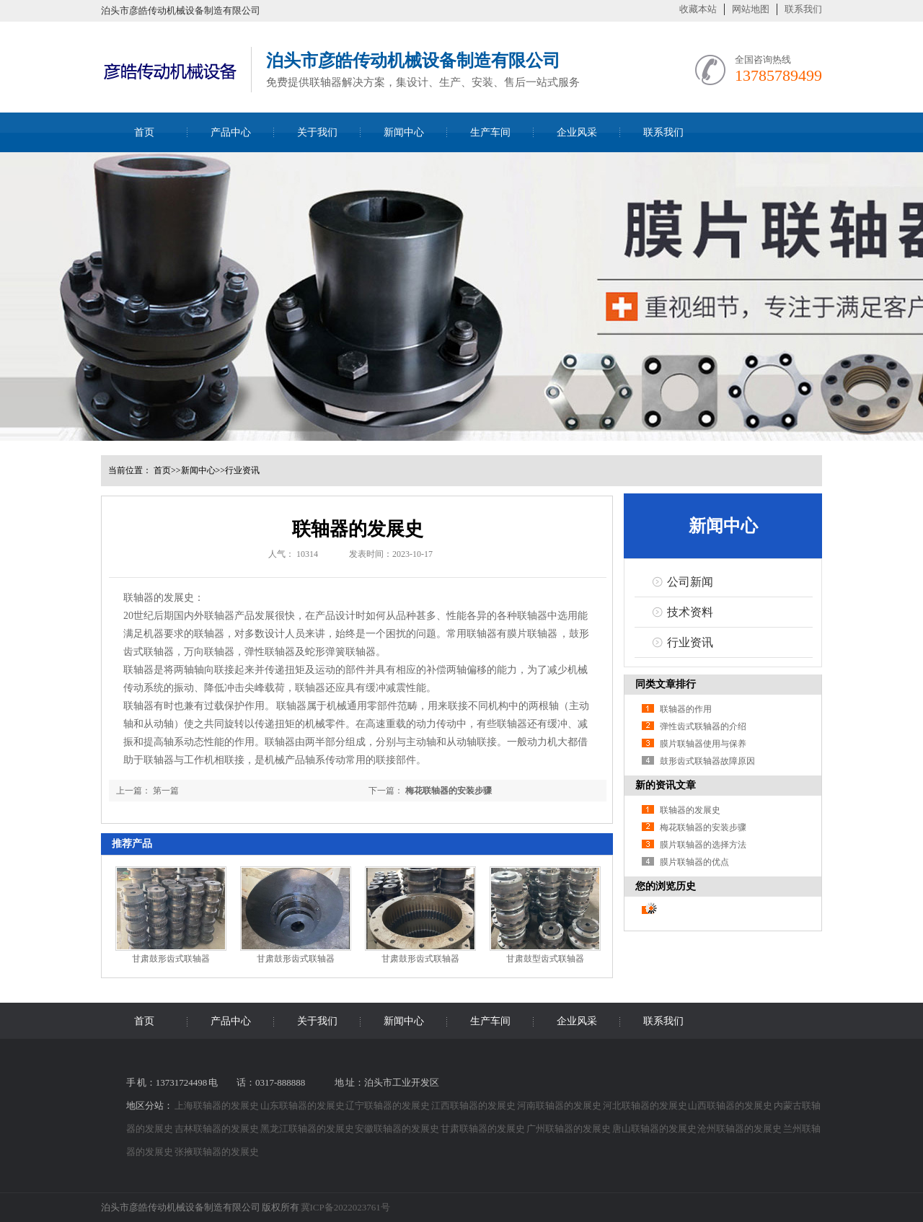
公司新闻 (690, 582)
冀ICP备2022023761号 (345, 1207)
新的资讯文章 (665, 785)
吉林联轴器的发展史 (217, 1128)
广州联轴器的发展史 (569, 1128)
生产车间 (490, 132)
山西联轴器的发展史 (731, 1105)
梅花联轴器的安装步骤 (448, 791)
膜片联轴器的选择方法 (703, 845)
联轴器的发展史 (690, 810)
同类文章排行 (665, 684)
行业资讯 (242, 470)
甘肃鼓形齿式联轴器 (171, 959)
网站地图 (750, 9)
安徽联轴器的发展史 (398, 1128)
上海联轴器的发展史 (217, 1105)
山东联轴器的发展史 (303, 1105)
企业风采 (577, 132)
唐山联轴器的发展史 (655, 1128)
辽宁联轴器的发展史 (388, 1105)
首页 (144, 132)
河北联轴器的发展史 (646, 1105)
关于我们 (317, 132)
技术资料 (690, 612)
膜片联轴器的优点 (694, 862)
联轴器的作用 (686, 709)
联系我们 (803, 9)
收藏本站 (698, 9)
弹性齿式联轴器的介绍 (703, 726)
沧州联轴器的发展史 (740, 1128)
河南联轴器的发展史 (560, 1105)
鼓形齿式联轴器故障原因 (707, 761)
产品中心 (231, 132)
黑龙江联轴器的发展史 (307, 1128)
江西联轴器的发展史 (474, 1105)
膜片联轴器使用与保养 (703, 744)
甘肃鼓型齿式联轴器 (545, 959)
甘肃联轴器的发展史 (483, 1128)
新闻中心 (404, 132)
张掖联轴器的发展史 (217, 1151)
